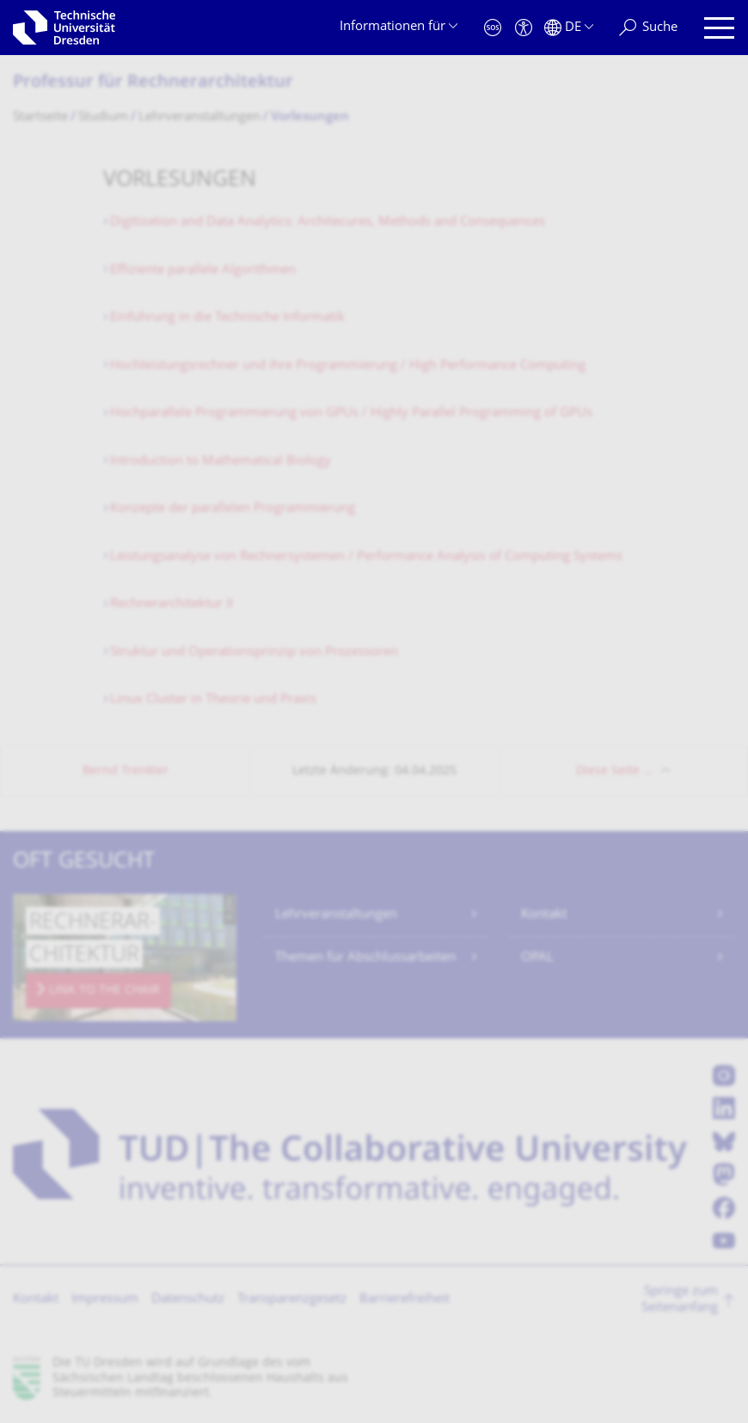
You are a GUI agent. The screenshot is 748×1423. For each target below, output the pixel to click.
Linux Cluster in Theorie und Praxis (213, 699)
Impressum (104, 1299)
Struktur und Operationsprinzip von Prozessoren (254, 652)
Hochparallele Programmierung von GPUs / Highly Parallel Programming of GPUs (351, 413)
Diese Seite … (614, 771)
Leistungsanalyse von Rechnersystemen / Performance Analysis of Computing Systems (366, 557)
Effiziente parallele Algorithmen (203, 270)
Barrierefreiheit (404, 1299)
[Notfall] (492, 28)
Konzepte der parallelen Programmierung (232, 508)
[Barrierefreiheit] (523, 28)
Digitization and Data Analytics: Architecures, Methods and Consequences (327, 222)
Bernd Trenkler (126, 771)
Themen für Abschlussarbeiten (365, 958)
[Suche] (648, 28)
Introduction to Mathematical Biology (220, 461)
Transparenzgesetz (291, 1299)
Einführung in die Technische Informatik (227, 317)
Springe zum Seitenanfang (679, 1300)
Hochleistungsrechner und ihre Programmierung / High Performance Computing (348, 366)
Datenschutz (187, 1299)
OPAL (537, 958)
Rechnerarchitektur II (171, 604)
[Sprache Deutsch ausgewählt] (568, 28)
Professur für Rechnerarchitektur (153, 83)
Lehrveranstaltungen (336, 915)
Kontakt (544, 915)
